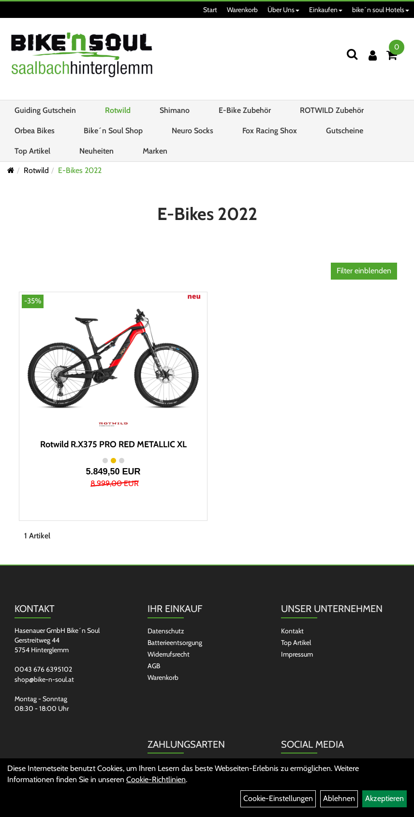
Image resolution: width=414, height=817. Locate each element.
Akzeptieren (384, 798)
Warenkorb (242, 9)
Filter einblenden (364, 270)
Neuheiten (96, 151)
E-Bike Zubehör (245, 110)
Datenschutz (166, 631)
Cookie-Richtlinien (156, 779)
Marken (155, 151)
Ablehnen (339, 798)
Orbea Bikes (35, 130)
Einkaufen (325, 9)
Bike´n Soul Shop (113, 130)
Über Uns (283, 9)
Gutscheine (344, 130)
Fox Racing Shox (269, 130)
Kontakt (292, 631)
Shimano (175, 110)
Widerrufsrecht (169, 654)
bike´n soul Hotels (380, 9)
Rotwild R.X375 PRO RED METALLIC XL (113, 444)
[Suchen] (352, 54)
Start (210, 9)
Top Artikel (32, 151)
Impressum (297, 654)
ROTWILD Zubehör (332, 110)
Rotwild (118, 110)
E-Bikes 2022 (80, 170)
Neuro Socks (192, 130)
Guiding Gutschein (45, 110)
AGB (154, 665)
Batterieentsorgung (175, 642)
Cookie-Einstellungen (278, 798)
